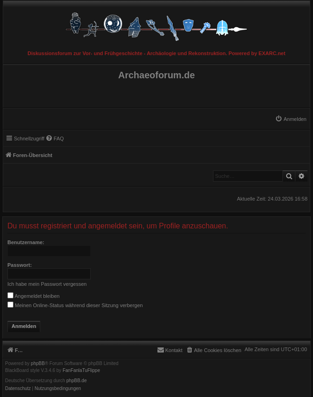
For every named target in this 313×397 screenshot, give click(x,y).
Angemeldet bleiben (33, 296)
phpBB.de (76, 380)
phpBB (38, 363)
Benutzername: (25, 242)
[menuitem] (291, 119)
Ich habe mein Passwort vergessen (47, 284)
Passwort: (19, 265)
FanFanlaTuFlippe (81, 370)
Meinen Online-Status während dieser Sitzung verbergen (75, 305)
